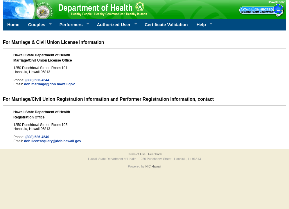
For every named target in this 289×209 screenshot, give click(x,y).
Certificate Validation (166, 24)
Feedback (155, 154)
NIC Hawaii (153, 166)
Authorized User (114, 24)
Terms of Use (136, 154)
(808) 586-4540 (37, 137)
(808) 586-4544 (37, 80)
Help (202, 24)
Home (13, 24)
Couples (38, 24)
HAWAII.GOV (276, 1)
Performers (72, 24)
